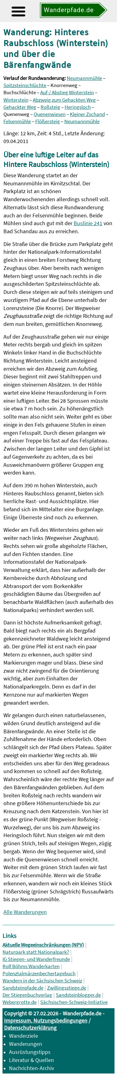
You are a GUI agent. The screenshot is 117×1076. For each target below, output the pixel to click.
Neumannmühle (84, 78)
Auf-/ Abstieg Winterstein (67, 92)
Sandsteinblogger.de (78, 995)
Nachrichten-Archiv (31, 1068)
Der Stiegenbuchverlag (27, 995)
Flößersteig (47, 121)
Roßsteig (50, 107)
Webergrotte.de (19, 1002)
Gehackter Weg (19, 107)
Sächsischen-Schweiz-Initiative (74, 1002)
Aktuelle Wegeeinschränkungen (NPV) (43, 945)
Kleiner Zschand (87, 114)
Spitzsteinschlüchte (24, 85)
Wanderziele (23, 1035)
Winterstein (15, 100)
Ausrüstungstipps (30, 1051)
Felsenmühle (17, 121)
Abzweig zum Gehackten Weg (64, 100)
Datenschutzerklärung (30, 1027)
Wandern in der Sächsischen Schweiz (42, 980)
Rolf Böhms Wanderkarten (31, 966)
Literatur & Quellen (31, 1060)
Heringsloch (78, 107)
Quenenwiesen (50, 114)
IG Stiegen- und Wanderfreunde (36, 959)
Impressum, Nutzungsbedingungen (45, 1020)
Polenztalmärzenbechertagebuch (39, 973)
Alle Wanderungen (25, 912)
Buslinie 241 (88, 223)
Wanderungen (25, 1043)
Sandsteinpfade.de (22, 988)
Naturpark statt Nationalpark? (35, 952)
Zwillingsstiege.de (66, 988)
